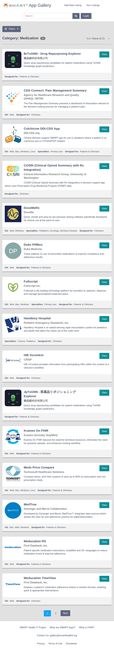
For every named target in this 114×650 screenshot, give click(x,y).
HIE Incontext (33, 355)
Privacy (41, 643)
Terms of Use (55, 643)
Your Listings (93, 5)
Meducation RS (35, 541)
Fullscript (31, 281)
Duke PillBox (33, 244)
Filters (11, 29)
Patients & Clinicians (29, 76)
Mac (17, 151)
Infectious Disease (68, 231)
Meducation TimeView (40, 578)
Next (65, 613)
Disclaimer (71, 643)
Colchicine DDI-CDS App (42, 128)
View (104, 54)
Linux (32, 151)
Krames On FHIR (36, 430)
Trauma (21, 341)
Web (12, 115)
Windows (24, 151)
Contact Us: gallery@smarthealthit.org (57, 635)
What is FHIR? (86, 627)
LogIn (86, 16)
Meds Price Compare (39, 467)
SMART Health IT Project (33, 627)
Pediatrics (44, 231)
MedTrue (30, 504)
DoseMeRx (31, 207)
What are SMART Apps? (63, 627)
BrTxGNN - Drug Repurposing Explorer (52, 53)
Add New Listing (72, 5)
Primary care (57, 151)
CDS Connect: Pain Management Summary (55, 90)
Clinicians (35, 115)
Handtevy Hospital (37, 318)
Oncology (54, 231)
